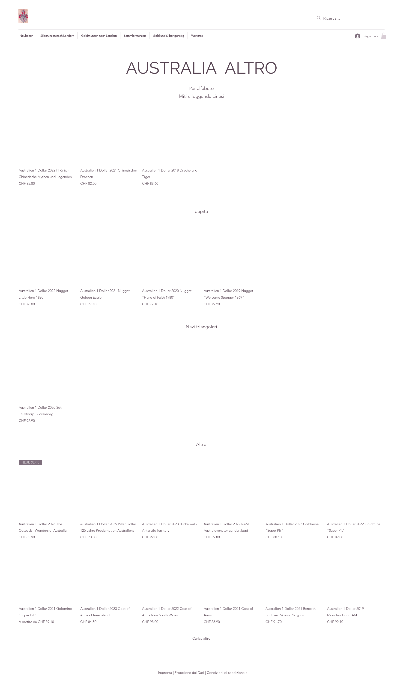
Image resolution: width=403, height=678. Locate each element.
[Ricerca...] (348, 18)
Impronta (165, 672)
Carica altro (201, 638)
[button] (197, 35)
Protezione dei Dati (189, 672)
